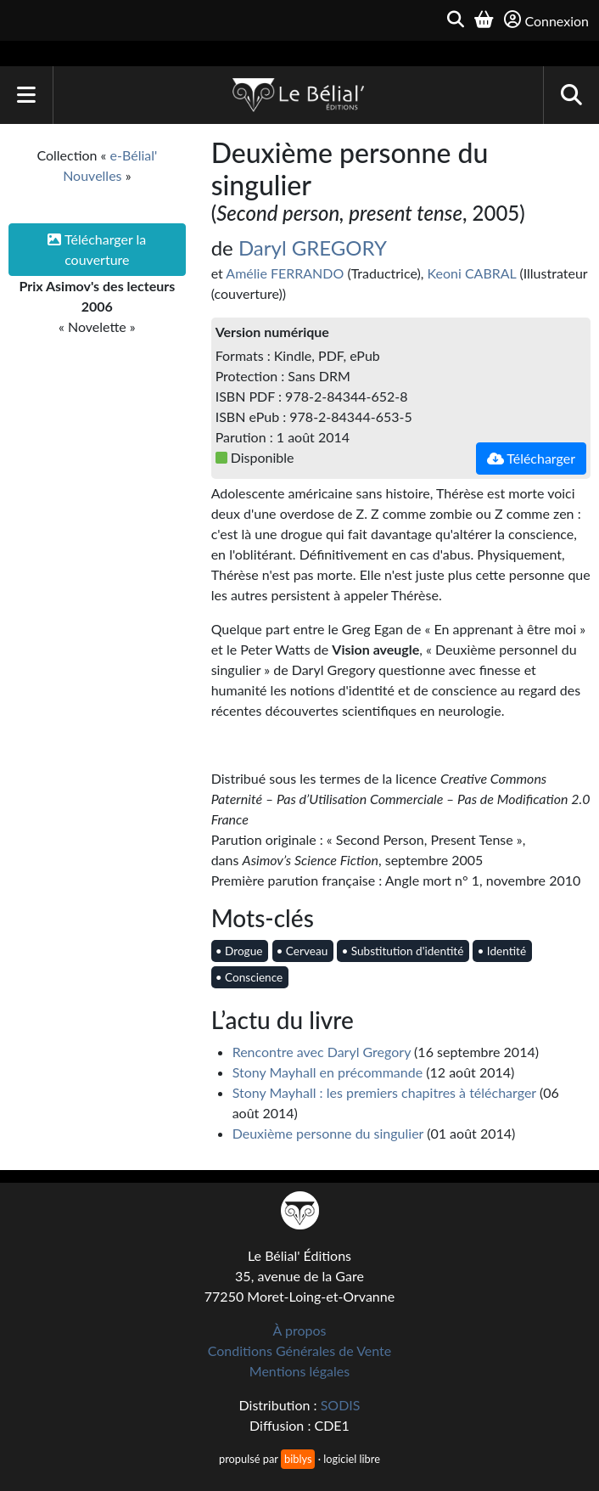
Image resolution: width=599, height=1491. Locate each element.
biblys (297, 1459)
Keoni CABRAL (472, 273)
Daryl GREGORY (312, 247)
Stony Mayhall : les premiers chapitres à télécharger (384, 1092)
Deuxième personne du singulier (327, 1133)
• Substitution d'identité (402, 951)
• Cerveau (302, 951)
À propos (300, 1330)
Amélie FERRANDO (285, 273)
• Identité (501, 951)
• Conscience (249, 977)
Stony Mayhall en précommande (327, 1072)
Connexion (546, 20)
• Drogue (239, 951)
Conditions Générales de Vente (300, 1350)
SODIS (341, 1405)
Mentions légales (299, 1371)
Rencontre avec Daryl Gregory (321, 1052)
